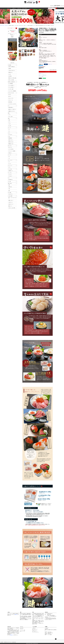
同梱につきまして (11, 200)
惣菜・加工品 (10, 183)
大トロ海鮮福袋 (11, 83)
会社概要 (46, 626)
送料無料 (10, 68)
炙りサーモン (10, 147)
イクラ (9, 114)
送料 (20, 612)
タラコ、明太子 (11, 116)
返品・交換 (9, 626)
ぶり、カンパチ (10, 160)
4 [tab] (32, 24)
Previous (1, 17)
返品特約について (41, 73)
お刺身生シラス (11, 170)
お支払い (9, 612)
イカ (9, 158)
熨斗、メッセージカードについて (13, 198)
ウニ (8, 105)
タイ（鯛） (9, 181)
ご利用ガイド (16, 614)
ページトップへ (55, 639)
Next (63, 17)
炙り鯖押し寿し (11, 179)
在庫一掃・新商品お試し (12, 66)
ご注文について (11, 202)
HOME (1, 25)
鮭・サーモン (10, 145)
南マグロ (10, 96)
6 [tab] (33, 24)
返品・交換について (35, 631)
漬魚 (9, 190)
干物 (9, 188)
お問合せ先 (46, 612)
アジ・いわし (10, 172)
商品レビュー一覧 (22, 631)
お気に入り (19, 8)
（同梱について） (45, 64)
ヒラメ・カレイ (10, 165)
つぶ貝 (9, 123)
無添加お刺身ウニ (11, 107)
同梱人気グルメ (11, 72)
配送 (33, 612)
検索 (56, 8)
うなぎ (9, 136)
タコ (9, 156)
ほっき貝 (10, 125)
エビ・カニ (9, 127)
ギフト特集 (9, 192)
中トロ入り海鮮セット (11, 87)
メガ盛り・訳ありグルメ (12, 70)
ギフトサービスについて (35, 632)
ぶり (9, 161)
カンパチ (10, 163)
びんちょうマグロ (11, 98)
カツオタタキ (10, 134)
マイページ (9, 8)
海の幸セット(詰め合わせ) (5, 25)
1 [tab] (30, 24)
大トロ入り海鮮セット (11, 85)
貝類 (8, 118)
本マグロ (10, 94)
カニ (9, 129)
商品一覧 (13, 8)
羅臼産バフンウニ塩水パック (12, 109)
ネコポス (10, 74)
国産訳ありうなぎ (11, 143)
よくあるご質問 (35, 626)
